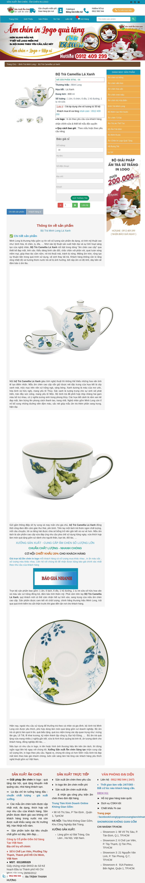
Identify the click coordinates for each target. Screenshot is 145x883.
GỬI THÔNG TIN (79, 198)
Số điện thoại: (62, 166)
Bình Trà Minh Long (27, 64)
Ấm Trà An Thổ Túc (116, 123)
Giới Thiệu (28, 19)
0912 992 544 (15, 876)
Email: (59, 187)
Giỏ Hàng (83, 19)
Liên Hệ (69, 19)
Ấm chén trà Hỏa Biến (117, 100)
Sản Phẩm (43, 19)
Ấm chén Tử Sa (114, 118)
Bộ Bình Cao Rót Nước (118, 112)
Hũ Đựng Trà (113, 146)
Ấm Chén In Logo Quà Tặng (120, 140)
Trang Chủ (13, 19)
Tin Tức (56, 19)
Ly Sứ (110, 152)
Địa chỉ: (60, 176)
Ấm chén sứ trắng (115, 77)
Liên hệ (85, 205)
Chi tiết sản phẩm (16, 212)
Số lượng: (61, 145)
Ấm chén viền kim (115, 83)
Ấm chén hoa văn (115, 89)
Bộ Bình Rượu (114, 135)
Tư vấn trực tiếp (123, 10)
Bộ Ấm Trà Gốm (115, 129)
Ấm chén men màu (116, 95)
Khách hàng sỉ (35, 212)
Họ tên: (59, 156)
